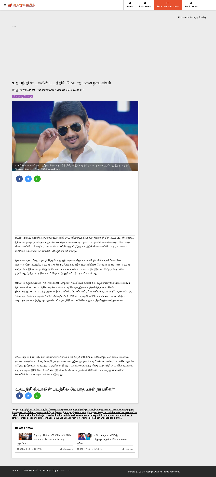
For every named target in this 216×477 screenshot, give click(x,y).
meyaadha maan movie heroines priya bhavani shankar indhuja (87, 418)
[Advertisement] (75, 52)
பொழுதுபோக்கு (23, 96)
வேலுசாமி (68, 449)
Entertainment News (168, 5)
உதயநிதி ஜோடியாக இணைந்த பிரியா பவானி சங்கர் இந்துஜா (103, 409)
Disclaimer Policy (32, 470)
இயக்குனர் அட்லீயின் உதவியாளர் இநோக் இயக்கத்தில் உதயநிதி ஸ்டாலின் (49, 412)
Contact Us (64, 470)
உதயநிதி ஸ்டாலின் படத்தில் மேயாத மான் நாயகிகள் (46, 409)
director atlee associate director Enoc (32, 418)
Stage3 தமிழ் (134, 471)
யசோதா (129, 449)
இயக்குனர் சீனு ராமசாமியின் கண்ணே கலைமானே (112, 412)
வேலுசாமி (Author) (23, 90)
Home (130, 5)
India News (145, 5)
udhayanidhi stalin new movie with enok (111, 415)
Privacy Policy (49, 470)
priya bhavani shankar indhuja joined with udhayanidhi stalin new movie (50, 415)
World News (191, 5)
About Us (17, 470)
